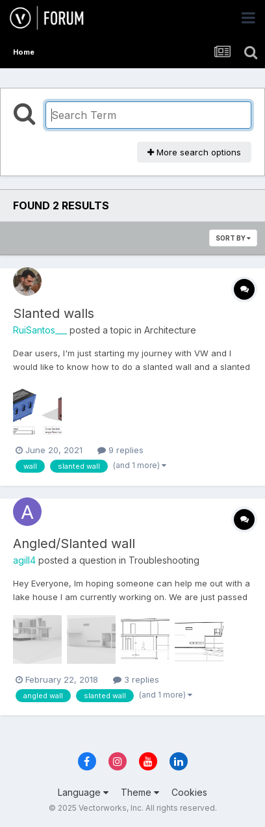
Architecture (170, 329)
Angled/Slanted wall (74, 543)
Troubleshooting (164, 560)
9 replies (120, 450)
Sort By (233, 238)
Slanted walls (53, 313)
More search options (194, 152)
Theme (140, 792)
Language (83, 792)
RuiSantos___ (40, 329)
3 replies (136, 679)
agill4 (24, 560)
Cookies (189, 792)
